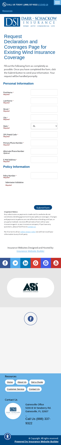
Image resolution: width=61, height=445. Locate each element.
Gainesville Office (34, 404)
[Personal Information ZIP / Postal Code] (44, 134)
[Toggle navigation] (57, 2)
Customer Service (15, 389)
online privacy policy (28, 232)
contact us (32, 227)
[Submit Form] (43, 207)
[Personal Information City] (44, 117)
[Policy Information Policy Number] (44, 175)
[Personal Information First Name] (44, 92)
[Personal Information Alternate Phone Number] (44, 151)
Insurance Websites (18, 247)
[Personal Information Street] (44, 109)
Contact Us (34, 389)
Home (10, 382)
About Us (22, 382)
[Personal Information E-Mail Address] (44, 159)
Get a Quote (37, 382)
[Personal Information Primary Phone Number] (44, 143)
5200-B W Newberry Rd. (38, 408)
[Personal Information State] (44, 126)
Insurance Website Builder (30, 251)
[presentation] (30, 192)
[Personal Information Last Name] (44, 100)
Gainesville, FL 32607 (36, 411)
